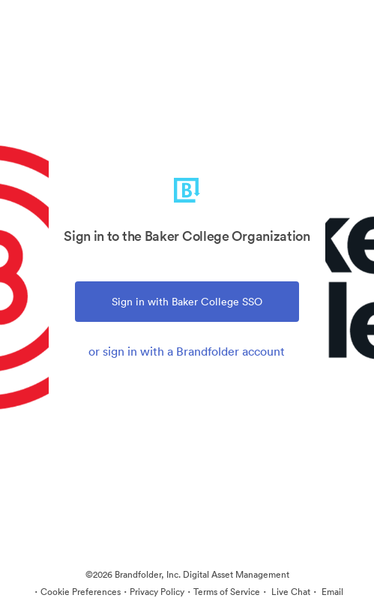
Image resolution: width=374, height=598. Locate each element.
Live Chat (289, 591)
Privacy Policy (157, 591)
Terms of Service (226, 591)
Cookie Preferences (80, 591)
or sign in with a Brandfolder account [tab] (186, 351)
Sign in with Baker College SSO (187, 301)
